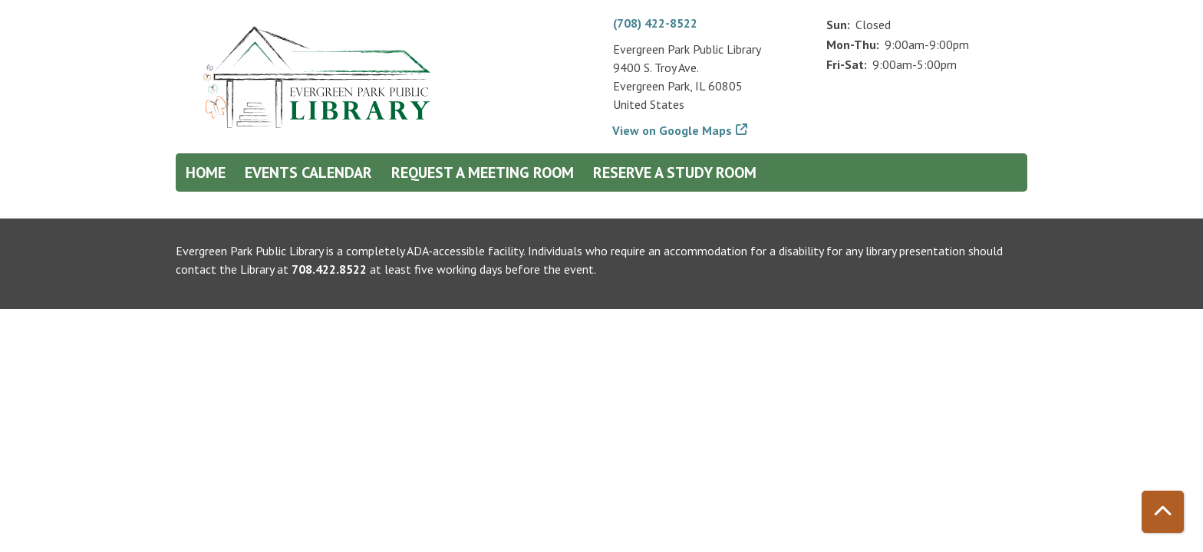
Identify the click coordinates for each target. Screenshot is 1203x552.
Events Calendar (308, 172)
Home (206, 172)
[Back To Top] (1163, 512)
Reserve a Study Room (674, 172)
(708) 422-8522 (655, 23)
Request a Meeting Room (482, 172)
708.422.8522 (329, 269)
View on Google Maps (672, 130)
